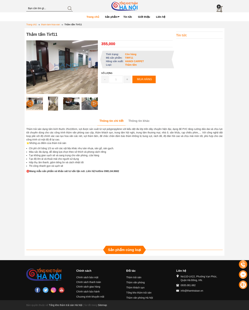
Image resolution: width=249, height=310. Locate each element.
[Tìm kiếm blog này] (49, 8)
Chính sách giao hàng (88, 286)
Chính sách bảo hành (88, 291)
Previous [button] (29, 103)
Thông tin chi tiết (111, 121)
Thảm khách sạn (135, 287)
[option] (34, 104)
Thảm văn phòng (135, 282)
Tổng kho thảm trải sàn (139, 292)
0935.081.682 (188, 285)
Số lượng (107, 73)
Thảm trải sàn (133, 277)
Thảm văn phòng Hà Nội (139, 297)
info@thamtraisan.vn (192, 290)
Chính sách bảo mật (87, 277)
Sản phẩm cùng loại (124, 250)
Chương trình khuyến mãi (90, 296)
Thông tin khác (139, 121)
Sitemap (102, 305)
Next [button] (94, 103)
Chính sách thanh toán (88, 282)
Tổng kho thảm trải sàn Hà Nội (65, 305)
